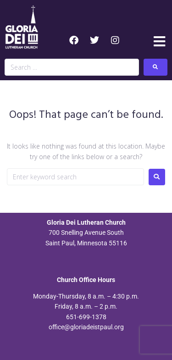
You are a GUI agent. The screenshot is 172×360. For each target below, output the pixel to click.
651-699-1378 (86, 317)
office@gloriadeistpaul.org (86, 327)
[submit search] (155, 67)
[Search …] (72, 67)
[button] (159, 41)
